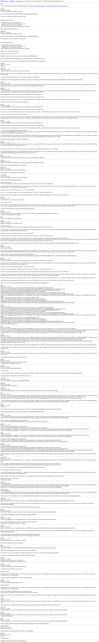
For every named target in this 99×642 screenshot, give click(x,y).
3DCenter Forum (4, 1)
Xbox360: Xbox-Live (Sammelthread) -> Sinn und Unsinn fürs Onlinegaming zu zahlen (47, 6)
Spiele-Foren (12, 1)
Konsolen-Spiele (19, 1)
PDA (2, 3)
